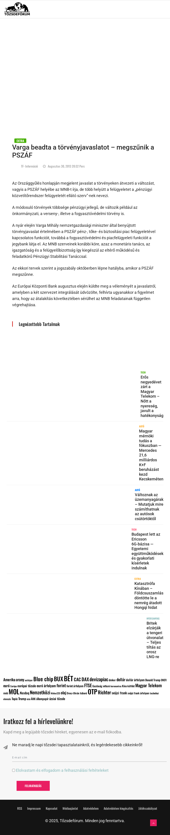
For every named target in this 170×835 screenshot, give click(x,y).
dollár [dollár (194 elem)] (121, 679)
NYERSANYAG (153, 618)
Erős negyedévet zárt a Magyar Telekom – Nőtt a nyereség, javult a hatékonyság (152, 396)
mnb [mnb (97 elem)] (5, 693)
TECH (143, 372)
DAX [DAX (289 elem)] (85, 679)
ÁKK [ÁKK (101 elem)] (33, 699)
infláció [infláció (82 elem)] (106, 686)
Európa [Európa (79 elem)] (13, 686)
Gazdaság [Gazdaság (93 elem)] (97, 686)
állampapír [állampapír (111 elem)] (42, 699)
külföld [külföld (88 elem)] (131, 686)
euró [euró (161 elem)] (6, 685)
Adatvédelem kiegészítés (118, 808)
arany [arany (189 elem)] (20, 679)
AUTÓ (141, 426)
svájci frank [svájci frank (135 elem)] (119, 692)
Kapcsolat (51, 808)
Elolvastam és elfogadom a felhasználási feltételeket (62, 770)
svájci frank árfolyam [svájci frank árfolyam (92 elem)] (138, 693)
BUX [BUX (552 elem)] (58, 678)
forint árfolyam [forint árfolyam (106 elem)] (75, 686)
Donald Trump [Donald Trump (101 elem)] (152, 680)
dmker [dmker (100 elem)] (112, 680)
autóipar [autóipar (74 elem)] (29, 680)
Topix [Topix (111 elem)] (15, 699)
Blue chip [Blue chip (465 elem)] (43, 679)
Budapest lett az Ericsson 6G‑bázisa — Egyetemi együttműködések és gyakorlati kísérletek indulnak (147, 551)
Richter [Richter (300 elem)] (104, 692)
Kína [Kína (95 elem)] (124, 686)
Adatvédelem (91, 808)
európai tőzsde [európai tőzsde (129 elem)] (26, 685)
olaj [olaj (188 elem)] (63, 692)
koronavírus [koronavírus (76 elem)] (116, 686)
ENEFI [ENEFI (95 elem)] (163, 680)
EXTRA (20, 140)
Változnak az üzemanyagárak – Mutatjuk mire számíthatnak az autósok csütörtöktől (149, 506)
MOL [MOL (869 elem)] (14, 691)
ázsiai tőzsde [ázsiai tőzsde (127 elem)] (57, 698)
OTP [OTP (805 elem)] (92, 691)
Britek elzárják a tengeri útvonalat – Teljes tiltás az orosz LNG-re (155, 640)
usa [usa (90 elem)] (28, 699)
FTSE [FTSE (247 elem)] (88, 685)
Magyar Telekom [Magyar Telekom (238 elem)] (148, 685)
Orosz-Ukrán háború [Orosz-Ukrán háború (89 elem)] (77, 693)
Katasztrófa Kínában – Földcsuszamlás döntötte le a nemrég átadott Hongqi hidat (148, 595)
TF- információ (29, 166)
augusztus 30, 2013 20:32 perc (64, 166)
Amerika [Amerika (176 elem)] (9, 679)
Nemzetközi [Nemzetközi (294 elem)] (40, 692)
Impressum (34, 808)
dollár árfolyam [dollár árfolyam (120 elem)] (135, 679)
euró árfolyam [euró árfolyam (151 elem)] (46, 685)
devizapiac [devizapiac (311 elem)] (99, 679)
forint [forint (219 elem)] (61, 685)
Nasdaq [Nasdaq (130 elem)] (24, 692)
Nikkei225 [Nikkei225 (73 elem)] (55, 693)
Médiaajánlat (70, 808)
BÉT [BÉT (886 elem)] (68, 678)
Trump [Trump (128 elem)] (22, 698)
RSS (19, 808)
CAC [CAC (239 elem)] (77, 679)
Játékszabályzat (147, 808)
